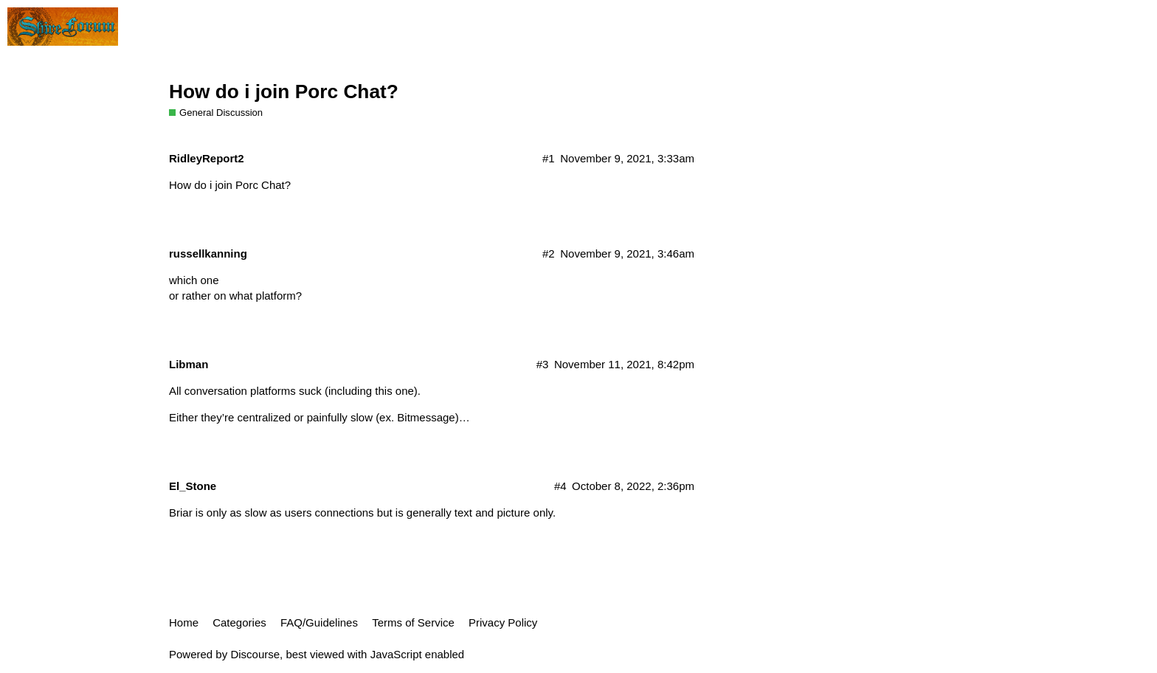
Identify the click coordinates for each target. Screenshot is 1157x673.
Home (183, 622)
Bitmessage (426, 417)
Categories (239, 622)
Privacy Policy (503, 622)
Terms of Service (413, 622)
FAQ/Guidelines (319, 622)
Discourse (255, 654)
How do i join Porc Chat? (283, 91)
